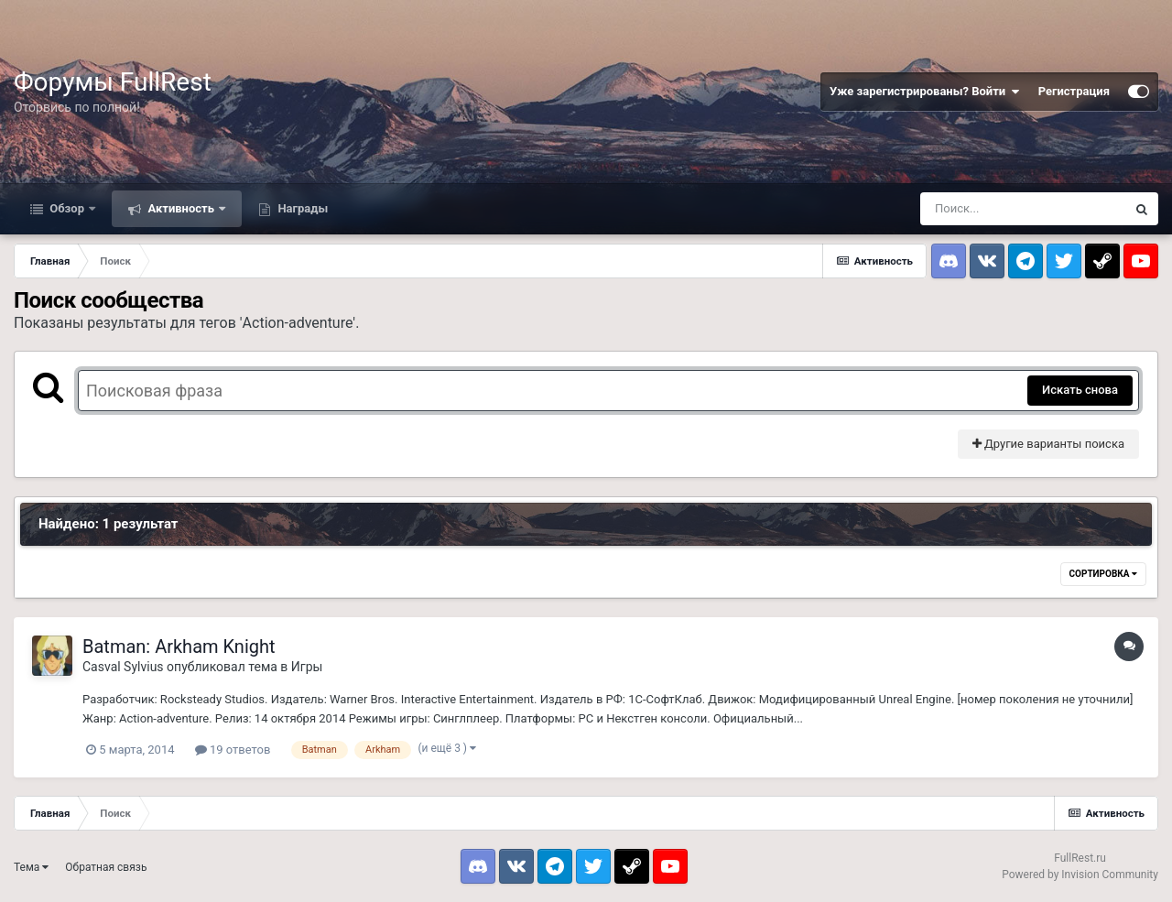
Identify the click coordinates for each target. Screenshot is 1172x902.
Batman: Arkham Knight (179, 646)
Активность (181, 208)
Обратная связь (105, 867)
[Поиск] (1022, 208)
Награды (301, 208)
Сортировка (1103, 574)
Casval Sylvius (123, 666)
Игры (307, 666)
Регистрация (1074, 91)
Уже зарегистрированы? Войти (925, 91)
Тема (31, 867)
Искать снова (1080, 390)
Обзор (67, 208)
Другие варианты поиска (1048, 444)
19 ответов (233, 749)
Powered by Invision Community (1080, 874)
